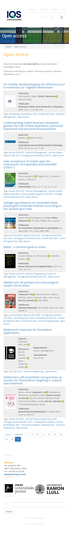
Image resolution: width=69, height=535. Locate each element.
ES (40, 17)
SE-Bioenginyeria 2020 (24, 318)
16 (12, 439)
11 (43, 434)
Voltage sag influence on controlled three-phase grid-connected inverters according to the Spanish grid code (32, 206)
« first (7, 434)
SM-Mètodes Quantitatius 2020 (23, 114)
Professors (45, 9)
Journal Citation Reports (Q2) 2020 (24, 235)
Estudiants (32, 9)
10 (37, 434)
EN (52, 17)
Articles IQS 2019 (16, 152)
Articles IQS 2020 (46, 114)
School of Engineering (36, 273)
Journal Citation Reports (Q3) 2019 (37, 194)
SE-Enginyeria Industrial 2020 (27, 238)
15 (6, 439)
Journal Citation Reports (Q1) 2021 (41, 419)
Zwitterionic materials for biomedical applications (28, 331)
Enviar (9, 511)
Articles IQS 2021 (16, 419)
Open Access (23, 117)
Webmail (56, 9)
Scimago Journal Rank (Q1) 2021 (18, 422)
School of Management (36, 152)
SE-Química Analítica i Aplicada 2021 (38, 425)
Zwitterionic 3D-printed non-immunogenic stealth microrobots (31, 284)
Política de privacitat (34, 524)
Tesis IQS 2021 (15, 371)
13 (55, 434)
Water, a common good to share (25, 247)
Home (8, 46)
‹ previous (18, 434)
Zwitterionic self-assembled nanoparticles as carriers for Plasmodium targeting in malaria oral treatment (33, 380)
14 (60, 434)
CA (46, 17)
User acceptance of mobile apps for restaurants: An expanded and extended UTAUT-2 (30, 164)
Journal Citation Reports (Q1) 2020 (24, 315)
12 (49, 434)
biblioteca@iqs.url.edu (15, 475)
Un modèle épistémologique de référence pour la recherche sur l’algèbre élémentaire (34, 85)
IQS (64, 9)
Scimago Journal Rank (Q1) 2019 (36, 155)
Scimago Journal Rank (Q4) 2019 (32, 276)
